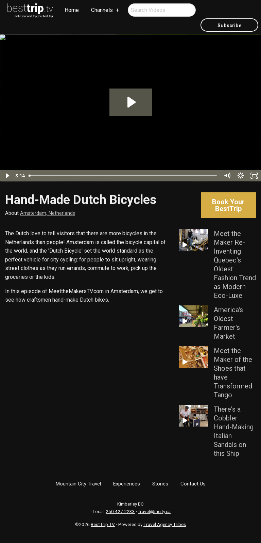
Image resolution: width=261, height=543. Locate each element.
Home (72, 10)
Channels (102, 10)
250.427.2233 (120, 511)
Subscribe (230, 26)
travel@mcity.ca (154, 511)
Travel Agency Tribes (164, 524)
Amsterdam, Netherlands (47, 213)
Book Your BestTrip (228, 205)
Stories (160, 484)
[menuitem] (30, 10)
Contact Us (193, 484)
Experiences (126, 484)
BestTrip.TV (103, 524)
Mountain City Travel (78, 484)
